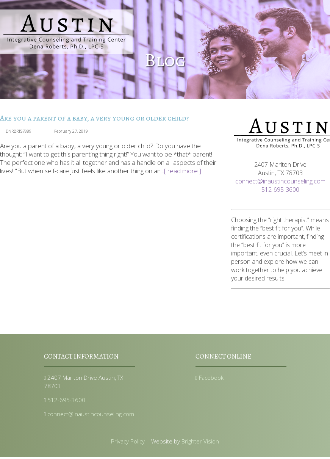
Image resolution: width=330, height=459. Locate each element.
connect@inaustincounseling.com (280, 181)
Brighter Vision (200, 441)
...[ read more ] (181, 170)
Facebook (209, 377)
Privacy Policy (128, 441)
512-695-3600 (280, 189)
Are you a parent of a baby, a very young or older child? (94, 118)
